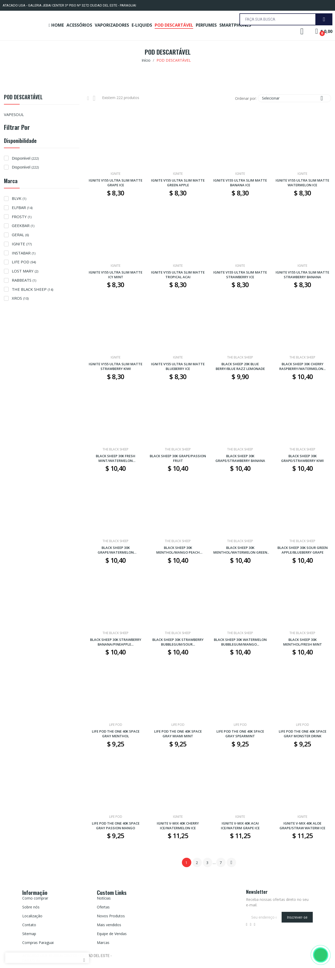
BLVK (19, 198)
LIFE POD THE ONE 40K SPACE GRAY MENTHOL (115, 733)
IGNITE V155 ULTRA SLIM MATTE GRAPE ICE (115, 182)
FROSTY (21, 216)
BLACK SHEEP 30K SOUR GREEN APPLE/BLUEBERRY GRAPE (302, 550)
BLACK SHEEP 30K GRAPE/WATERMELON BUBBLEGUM (116, 550)
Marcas (103, 942)
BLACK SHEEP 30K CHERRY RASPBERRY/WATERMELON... (302, 366)
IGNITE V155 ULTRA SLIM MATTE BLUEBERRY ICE (178, 366)
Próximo (231, 862)
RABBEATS (24, 280)
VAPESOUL (14, 114)
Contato (29, 924)
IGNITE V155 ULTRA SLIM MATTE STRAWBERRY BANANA (302, 274)
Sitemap (29, 933)
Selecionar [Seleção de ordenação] (294, 98)
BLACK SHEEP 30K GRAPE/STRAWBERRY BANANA (240, 458)
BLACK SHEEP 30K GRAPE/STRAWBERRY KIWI (302, 458)
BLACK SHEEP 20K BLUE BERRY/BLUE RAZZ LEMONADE (240, 366)
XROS (20, 298)
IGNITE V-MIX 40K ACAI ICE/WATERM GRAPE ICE (240, 825)
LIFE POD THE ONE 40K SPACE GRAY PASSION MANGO (115, 825)
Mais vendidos (109, 924)
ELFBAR (22, 207)
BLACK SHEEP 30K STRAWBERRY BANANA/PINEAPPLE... (115, 642)
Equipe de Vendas (112, 933)
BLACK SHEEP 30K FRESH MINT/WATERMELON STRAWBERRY (115, 458)
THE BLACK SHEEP (32, 289)
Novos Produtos (111, 915)
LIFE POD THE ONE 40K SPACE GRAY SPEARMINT (240, 733)
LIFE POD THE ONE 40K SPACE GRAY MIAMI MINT (178, 733)
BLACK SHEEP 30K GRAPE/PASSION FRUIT (178, 458)
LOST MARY (25, 271)
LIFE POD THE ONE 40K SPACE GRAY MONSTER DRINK (302, 733)
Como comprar (35, 898)
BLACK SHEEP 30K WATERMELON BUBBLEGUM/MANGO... (240, 642)
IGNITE (22, 243)
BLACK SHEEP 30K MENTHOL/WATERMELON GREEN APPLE (240, 550)
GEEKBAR (23, 225)
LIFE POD (24, 261)
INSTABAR (23, 253)
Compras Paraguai (38, 942)
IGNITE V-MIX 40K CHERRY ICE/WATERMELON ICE (178, 825)
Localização (32, 915)
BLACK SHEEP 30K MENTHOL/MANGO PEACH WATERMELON (178, 550)
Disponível (25, 158)
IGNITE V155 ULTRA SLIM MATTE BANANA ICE (240, 182)
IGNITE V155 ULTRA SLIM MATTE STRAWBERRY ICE (240, 274)
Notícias (104, 898)
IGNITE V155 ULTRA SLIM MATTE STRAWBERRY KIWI (115, 366)
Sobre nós (31, 907)
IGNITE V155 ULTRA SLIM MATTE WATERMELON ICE (302, 182)
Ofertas (103, 907)
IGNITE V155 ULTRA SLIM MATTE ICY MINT (115, 274)
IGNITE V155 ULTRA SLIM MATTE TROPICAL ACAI (178, 274)
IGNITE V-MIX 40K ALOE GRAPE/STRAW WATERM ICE (302, 825)
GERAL (20, 234)
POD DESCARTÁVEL (23, 97)
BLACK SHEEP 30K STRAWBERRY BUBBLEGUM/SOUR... (178, 642)
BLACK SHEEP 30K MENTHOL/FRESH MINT (302, 642)
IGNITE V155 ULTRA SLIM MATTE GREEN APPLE (178, 182)
